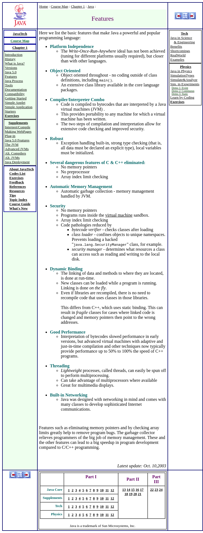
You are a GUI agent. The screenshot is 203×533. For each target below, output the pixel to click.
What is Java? (15, 63)
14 (128, 489)
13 (124, 489)
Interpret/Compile (17, 127)
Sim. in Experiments (184, 84)
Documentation (16, 89)
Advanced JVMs (17, 149)
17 (142, 489)
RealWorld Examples (178, 57)
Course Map (59, 6)
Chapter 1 (78, 6)
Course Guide (19, 204)
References (17, 186)
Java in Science (181, 38)
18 (126, 494)
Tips (12, 195)
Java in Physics (181, 71)
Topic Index (18, 200)
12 (112, 490)
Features (11, 76)
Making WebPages (18, 131)
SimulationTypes (182, 75)
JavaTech (20, 34)
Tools (9, 85)
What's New (18, 208)
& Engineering (184, 42)
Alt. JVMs (12, 158)
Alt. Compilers (15, 153)
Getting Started (15, 98)
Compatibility (15, 94)
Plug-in (10, 136)
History (10, 59)
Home (43, 6)
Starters (10, 111)
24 (161, 489)
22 (152, 489)
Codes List (17, 173)
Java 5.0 (11, 72)
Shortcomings (180, 51)
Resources (17, 191)
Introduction (13, 55)
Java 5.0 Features (17, 140)
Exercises (16, 178)
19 (130, 494)
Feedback (16, 182)
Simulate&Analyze (184, 80)
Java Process (14, 81)
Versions (11, 68)
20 (135, 494)
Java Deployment (17, 162)
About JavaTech (21, 169)
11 (107, 490)
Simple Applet (15, 103)
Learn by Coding (182, 97)
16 (137, 489)
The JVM (11, 145)
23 (156, 489)
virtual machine (119, 215)
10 (102, 490)
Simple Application (18, 107)
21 (139, 494)
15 (133, 489)
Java (91, 6)
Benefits (176, 46)
